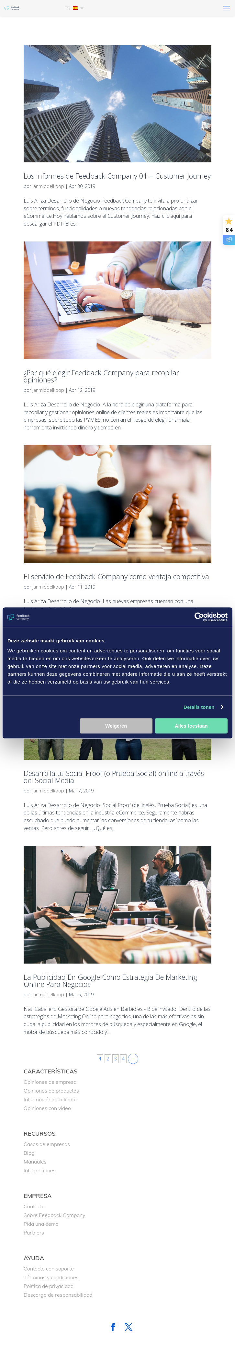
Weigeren (116, 726)
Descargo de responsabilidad (58, 1295)
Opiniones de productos (51, 1090)
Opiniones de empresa (50, 1082)
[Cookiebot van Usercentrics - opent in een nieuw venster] (199, 617)
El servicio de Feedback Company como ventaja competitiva (116, 576)
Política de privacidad (48, 1286)
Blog (29, 1153)
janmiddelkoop (48, 186)
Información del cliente (50, 1099)
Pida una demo (41, 1224)
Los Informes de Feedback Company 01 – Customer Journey (117, 176)
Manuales (35, 1161)
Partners (34, 1232)
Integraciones (40, 1170)
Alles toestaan (191, 726)
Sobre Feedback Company (54, 1215)
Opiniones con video (47, 1108)
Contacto (34, 1206)
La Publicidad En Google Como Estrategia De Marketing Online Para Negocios (110, 980)
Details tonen (199, 707)
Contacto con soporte (49, 1268)
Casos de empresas (47, 1144)
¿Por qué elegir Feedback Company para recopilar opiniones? (101, 376)
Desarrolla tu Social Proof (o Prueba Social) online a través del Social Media (114, 776)
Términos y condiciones (51, 1277)
